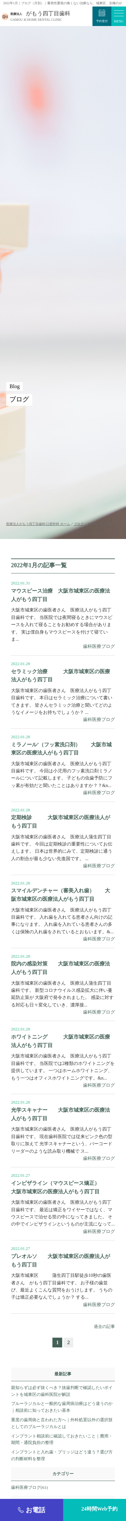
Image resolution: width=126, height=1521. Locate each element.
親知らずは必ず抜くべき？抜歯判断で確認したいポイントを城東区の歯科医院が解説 (62, 1391)
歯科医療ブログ (99, 646)
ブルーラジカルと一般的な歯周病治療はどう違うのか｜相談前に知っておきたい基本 (62, 1407)
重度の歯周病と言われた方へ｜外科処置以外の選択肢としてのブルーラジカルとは (62, 1423)
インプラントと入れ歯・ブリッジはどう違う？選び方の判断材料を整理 (62, 1455)
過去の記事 (104, 1326)
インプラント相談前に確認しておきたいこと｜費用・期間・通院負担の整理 (62, 1439)
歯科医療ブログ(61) (29, 1487)
